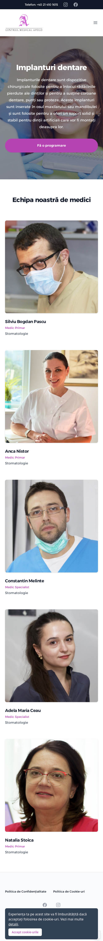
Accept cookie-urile (25, 932)
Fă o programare (51, 145)
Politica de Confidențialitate (25, 891)
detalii (13, 924)
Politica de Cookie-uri (69, 891)
